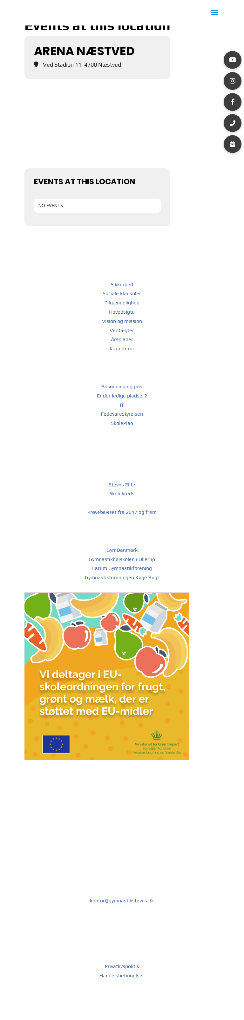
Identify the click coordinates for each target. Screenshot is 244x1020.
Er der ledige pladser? (122, 396)
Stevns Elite (122, 485)
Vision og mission (122, 321)
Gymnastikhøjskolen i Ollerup (122, 559)
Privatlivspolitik (122, 966)
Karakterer (122, 349)
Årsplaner (122, 339)
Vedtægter (122, 330)
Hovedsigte (122, 312)
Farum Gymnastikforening (122, 568)
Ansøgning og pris (121, 386)
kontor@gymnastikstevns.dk (122, 901)
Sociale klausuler (122, 293)
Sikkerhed (122, 284)
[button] (232, 60)
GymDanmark (122, 550)
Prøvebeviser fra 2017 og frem (122, 512)
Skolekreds (121, 494)
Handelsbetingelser (121, 976)
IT (122, 405)
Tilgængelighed (122, 303)
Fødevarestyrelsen (122, 414)
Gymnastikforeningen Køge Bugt (122, 577)
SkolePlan (122, 423)
